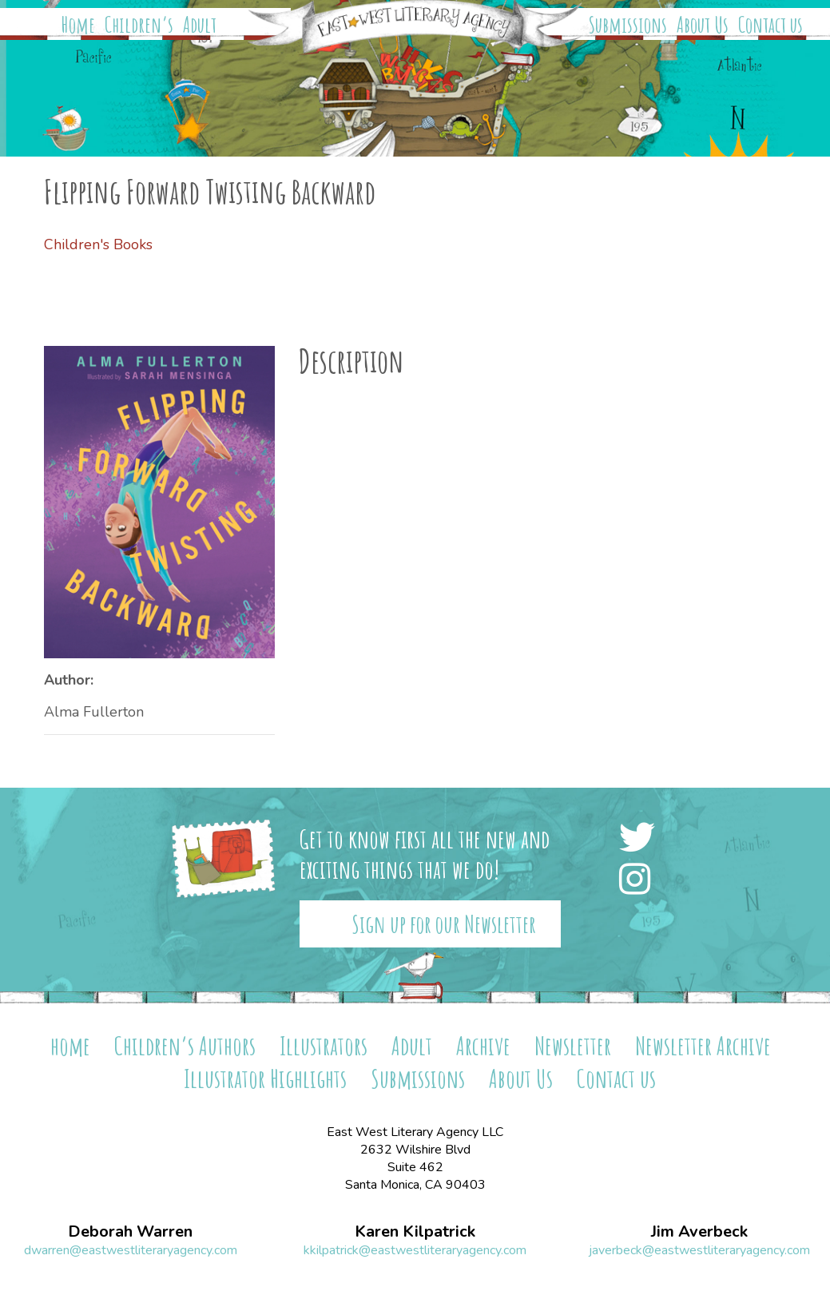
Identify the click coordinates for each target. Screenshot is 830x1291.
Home (78, 24)
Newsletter (572, 1045)
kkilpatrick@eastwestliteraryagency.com (415, 1250)
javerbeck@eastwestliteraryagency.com (699, 1250)
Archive (483, 1045)
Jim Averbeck (699, 1232)
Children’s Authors (185, 1045)
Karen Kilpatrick (415, 1232)
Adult (199, 24)
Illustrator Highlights (265, 1078)
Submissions (628, 24)
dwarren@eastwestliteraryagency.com (130, 1250)
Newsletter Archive (703, 1045)
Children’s (139, 24)
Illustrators (323, 1045)
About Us (703, 24)
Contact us (770, 24)
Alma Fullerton (94, 711)
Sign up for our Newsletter (443, 924)
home (70, 1045)
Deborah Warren (130, 1232)
